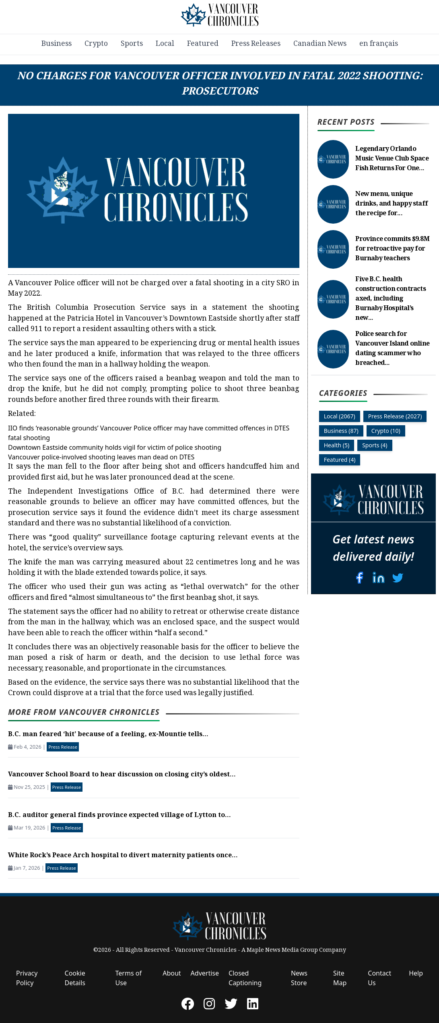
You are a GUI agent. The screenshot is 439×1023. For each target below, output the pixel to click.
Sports (132, 44)
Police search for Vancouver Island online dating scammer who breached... (392, 349)
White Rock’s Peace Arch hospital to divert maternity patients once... (123, 855)
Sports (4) (374, 445)
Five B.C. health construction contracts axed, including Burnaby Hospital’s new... (390, 299)
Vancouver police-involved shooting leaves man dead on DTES (101, 457)
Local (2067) (339, 416)
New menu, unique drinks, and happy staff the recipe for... (391, 204)
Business (56, 44)
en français (378, 44)
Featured (202, 44)
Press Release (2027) (395, 416)
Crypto (96, 44)
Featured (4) (340, 459)
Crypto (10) (385, 430)
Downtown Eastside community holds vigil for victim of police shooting (114, 447)
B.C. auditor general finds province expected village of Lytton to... (119, 815)
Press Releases (255, 44)
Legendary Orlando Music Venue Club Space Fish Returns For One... (391, 159)
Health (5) (337, 445)
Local (165, 44)
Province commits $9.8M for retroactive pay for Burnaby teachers (392, 249)
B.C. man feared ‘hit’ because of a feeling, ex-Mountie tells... (108, 734)
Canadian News (319, 44)
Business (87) (341, 430)
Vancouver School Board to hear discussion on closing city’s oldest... (122, 775)
